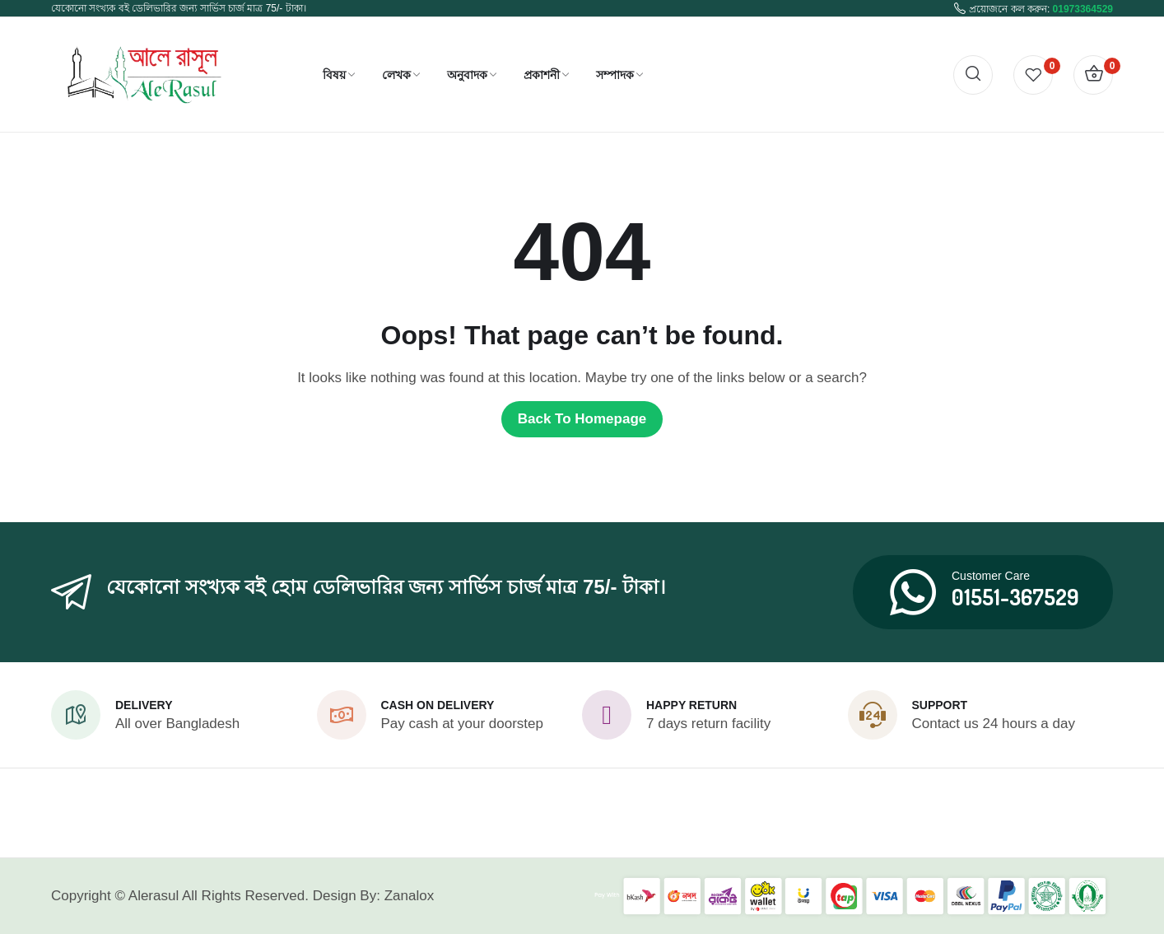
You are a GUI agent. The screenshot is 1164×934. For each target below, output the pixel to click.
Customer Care (991, 575)
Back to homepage (582, 419)
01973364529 (1083, 9)
